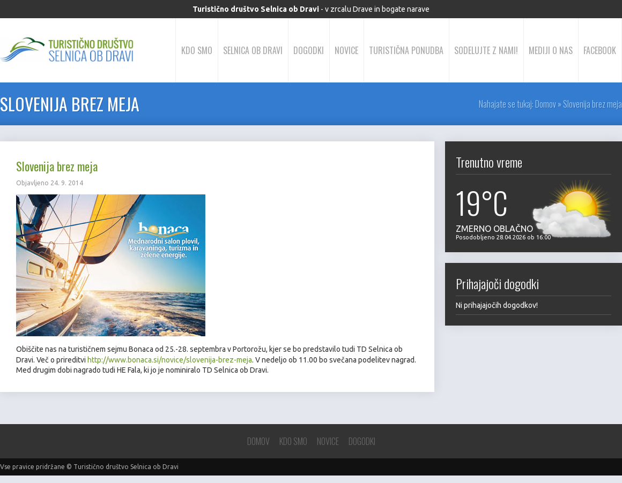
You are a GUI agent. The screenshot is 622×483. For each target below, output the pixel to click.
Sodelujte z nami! (486, 50)
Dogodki (308, 50)
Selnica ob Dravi (253, 50)
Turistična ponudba (406, 50)
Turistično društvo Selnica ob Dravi (126, 466)
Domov (545, 103)
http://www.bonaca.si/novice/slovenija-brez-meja (169, 360)
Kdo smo (196, 50)
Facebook (599, 50)
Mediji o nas (551, 50)
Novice (346, 50)
